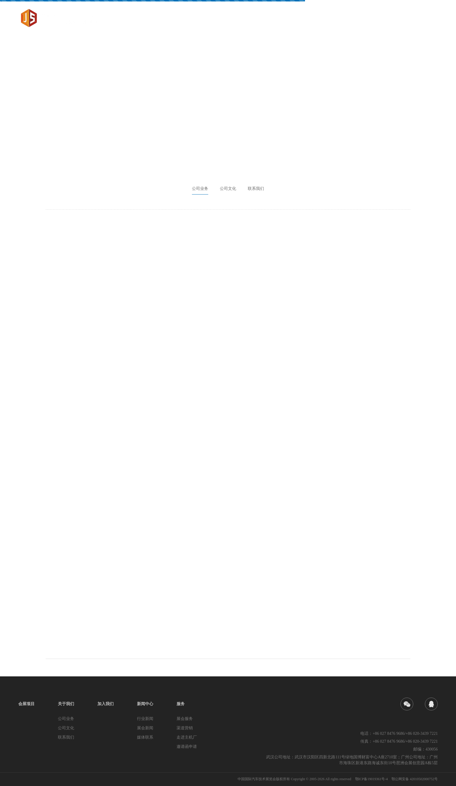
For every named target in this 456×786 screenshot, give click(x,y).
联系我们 (256, 188)
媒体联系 (145, 737)
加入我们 (350, 19)
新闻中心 (381, 19)
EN (431, 20)
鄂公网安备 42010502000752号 (414, 779)
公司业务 (200, 188)
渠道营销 (185, 728)
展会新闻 (145, 728)
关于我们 (319, 19)
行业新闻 (145, 719)
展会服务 (185, 719)
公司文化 (228, 188)
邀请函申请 (187, 746)
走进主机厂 (187, 737)
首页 (261, 19)
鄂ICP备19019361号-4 (372, 779)
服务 (407, 19)
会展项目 (288, 19)
